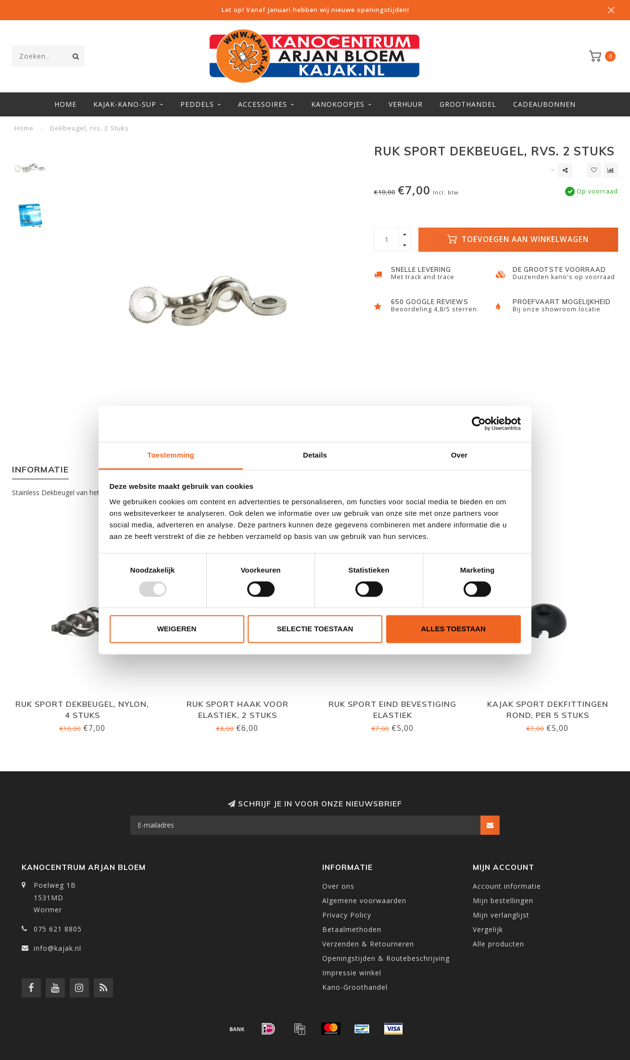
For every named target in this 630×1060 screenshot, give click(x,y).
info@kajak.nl (57, 948)
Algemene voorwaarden (364, 900)
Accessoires (262, 104)
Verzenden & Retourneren (368, 943)
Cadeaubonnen (544, 104)
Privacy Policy (346, 915)
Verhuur (406, 104)
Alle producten (498, 943)
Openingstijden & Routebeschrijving (386, 958)
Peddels (197, 104)
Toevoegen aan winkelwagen (518, 239)
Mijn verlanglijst (501, 915)
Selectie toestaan (315, 629)
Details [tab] (315, 455)
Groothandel (468, 104)
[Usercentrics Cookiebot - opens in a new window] (479, 423)
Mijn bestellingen (503, 900)
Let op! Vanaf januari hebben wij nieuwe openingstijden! (315, 10)
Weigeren (177, 629)
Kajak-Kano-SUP (124, 104)
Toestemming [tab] (170, 455)
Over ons (338, 886)
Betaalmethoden (351, 929)
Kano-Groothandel (355, 987)
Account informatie (507, 886)
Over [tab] (459, 455)
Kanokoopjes (338, 104)
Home (65, 104)
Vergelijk (488, 929)
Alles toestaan (453, 629)
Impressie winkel (351, 972)
